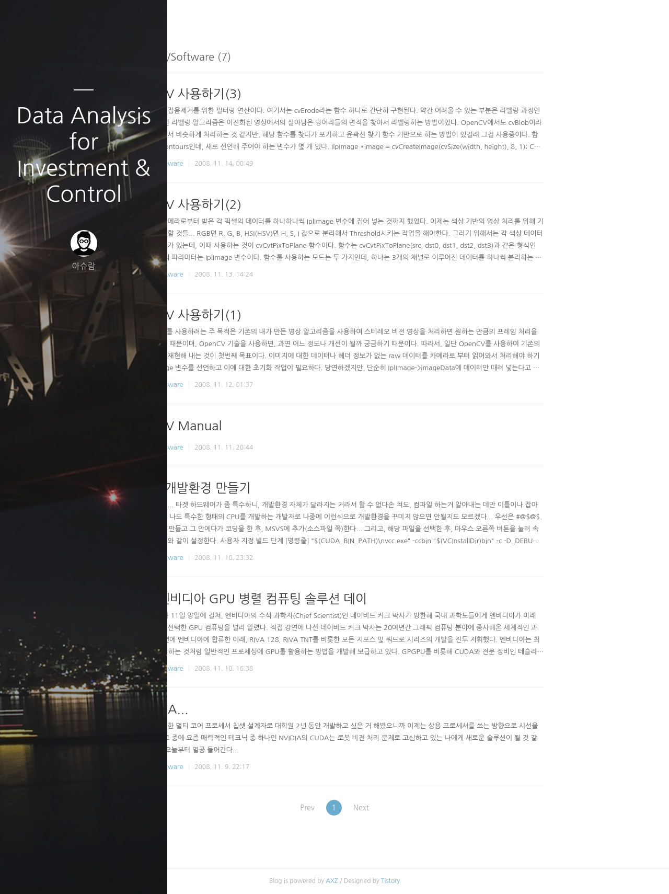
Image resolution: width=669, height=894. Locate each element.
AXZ (409, 881)
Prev (380, 807)
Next (441, 807)
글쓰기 (21, 872)
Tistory (467, 881)
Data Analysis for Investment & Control (83, 155)
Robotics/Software (231, 163)
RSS (104, 872)
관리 (145, 872)
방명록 (63, 872)
